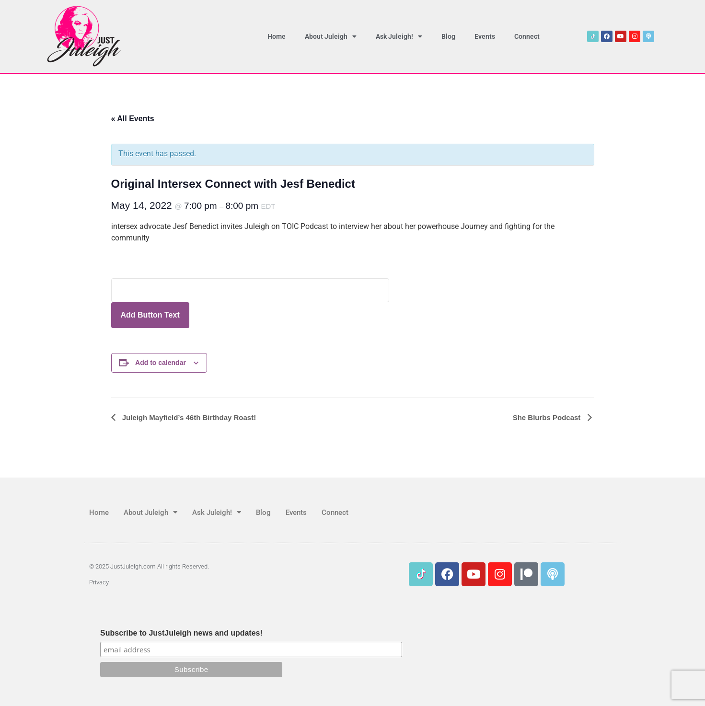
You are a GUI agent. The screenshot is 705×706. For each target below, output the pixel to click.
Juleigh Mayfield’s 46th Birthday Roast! (188, 417)
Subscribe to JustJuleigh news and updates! (181, 633)
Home (276, 36)
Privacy (99, 582)
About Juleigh (331, 36)
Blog (448, 36)
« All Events (132, 118)
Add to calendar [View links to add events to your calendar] (160, 362)
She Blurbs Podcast (548, 417)
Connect (527, 36)
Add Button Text (150, 315)
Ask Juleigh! (399, 36)
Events (484, 36)
